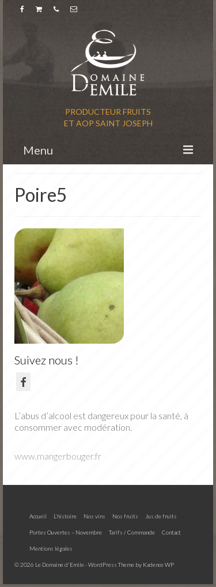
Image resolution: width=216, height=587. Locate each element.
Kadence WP (158, 564)
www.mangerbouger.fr (57, 455)
